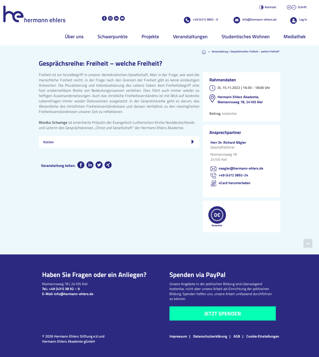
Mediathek (295, 36)
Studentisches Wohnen (246, 36)
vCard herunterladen (234, 182)
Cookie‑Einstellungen (262, 336)
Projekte (150, 36)
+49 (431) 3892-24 (233, 175)
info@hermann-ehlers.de (259, 19)
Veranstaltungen (190, 36)
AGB (236, 336)
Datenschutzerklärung (210, 336)
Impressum (178, 336)
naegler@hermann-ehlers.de (241, 168)
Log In (303, 19)
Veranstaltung (220, 51)
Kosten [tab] (118, 142)
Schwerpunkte (112, 36)
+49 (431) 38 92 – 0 (64, 288)
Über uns (74, 36)
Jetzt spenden (222, 313)
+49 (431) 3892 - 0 (205, 19)
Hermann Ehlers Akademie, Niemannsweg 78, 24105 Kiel (240, 99)
